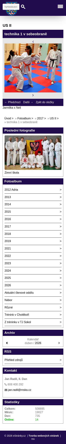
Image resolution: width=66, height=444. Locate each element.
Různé (9, 307)
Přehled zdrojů (14, 359)
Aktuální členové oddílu (19, 292)
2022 (8, 255)
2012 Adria (11, 189)
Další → (28, 102)
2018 (8, 233)
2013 (8, 197)
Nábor (8, 300)
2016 (8, 219)
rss (33, 438)
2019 (8, 241)
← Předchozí (12, 102)
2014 (8, 204)
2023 (8, 263)
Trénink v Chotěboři (17, 314)
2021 (8, 248)
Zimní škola (12, 172)
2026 (8, 285)
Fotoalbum (24, 118)
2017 (40, 118)
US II (53, 118)
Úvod (7, 118)
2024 (8, 270)
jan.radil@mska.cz (19, 389)
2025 (8, 277)
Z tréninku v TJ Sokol (18, 322)
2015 (8, 211)
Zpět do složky (45, 102)
